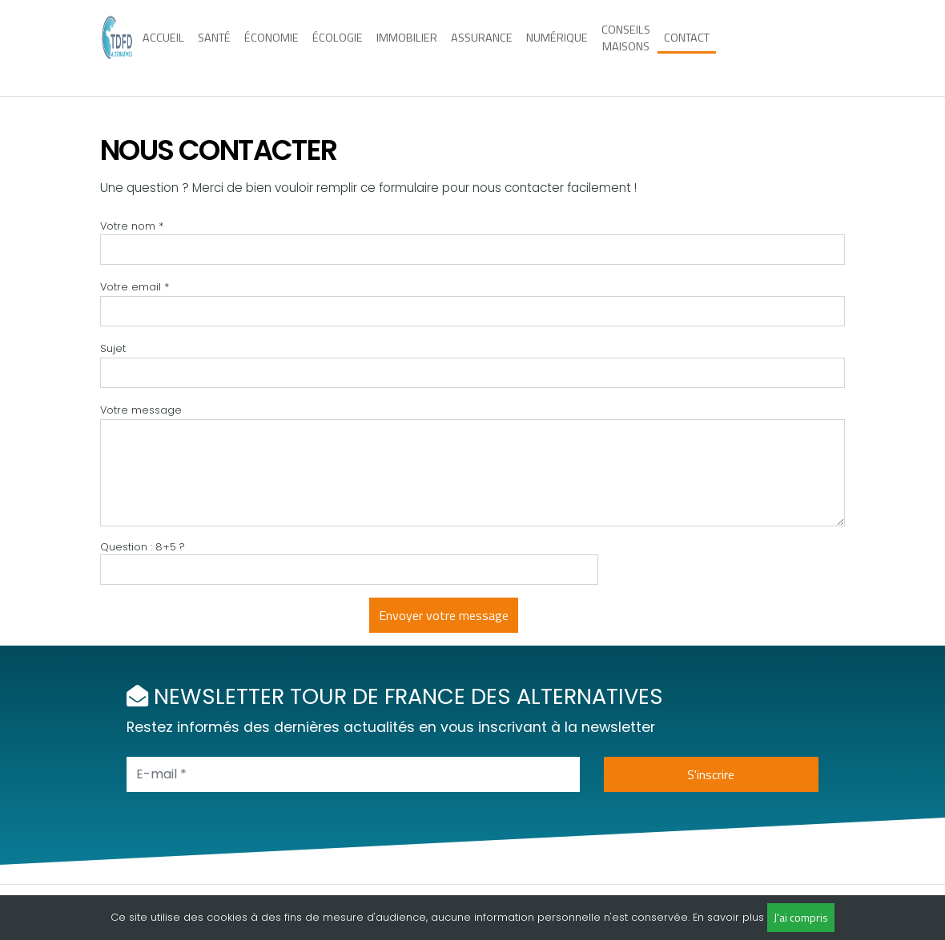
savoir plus (735, 917)
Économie (271, 47)
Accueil (163, 47)
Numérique (557, 47)
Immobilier (406, 47)
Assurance (482, 47)
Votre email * (134, 287)
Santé (214, 47)
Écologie (337, 47)
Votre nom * (131, 226)
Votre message (141, 410)
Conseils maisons (625, 47)
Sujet (113, 348)
